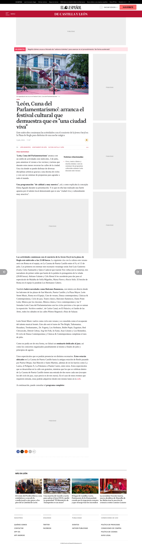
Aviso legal (106, 535)
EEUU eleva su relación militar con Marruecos (73, 2)
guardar (86, 140)
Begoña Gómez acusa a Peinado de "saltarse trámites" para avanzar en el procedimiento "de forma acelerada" (69, 49)
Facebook (47, 528)
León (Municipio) (25, 147)
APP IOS (17, 532)
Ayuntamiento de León (39, 147)
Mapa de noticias (53, 2)
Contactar (18, 528)
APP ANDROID (19, 535)
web (79, 379)
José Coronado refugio (30, 2)
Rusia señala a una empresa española (97, 2)
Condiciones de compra (111, 528)
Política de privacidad (110, 525)
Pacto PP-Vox (113, 2)
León (18, 99)
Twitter (46, 525)
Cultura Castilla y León (56, 147)
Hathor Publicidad (80, 528)
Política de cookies (109, 532)
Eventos (75, 525)
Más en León (21, 473)
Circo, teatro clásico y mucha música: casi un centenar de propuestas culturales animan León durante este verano (74, 166)
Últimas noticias (42, 2)
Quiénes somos (20, 525)
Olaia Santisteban (22, 152)
